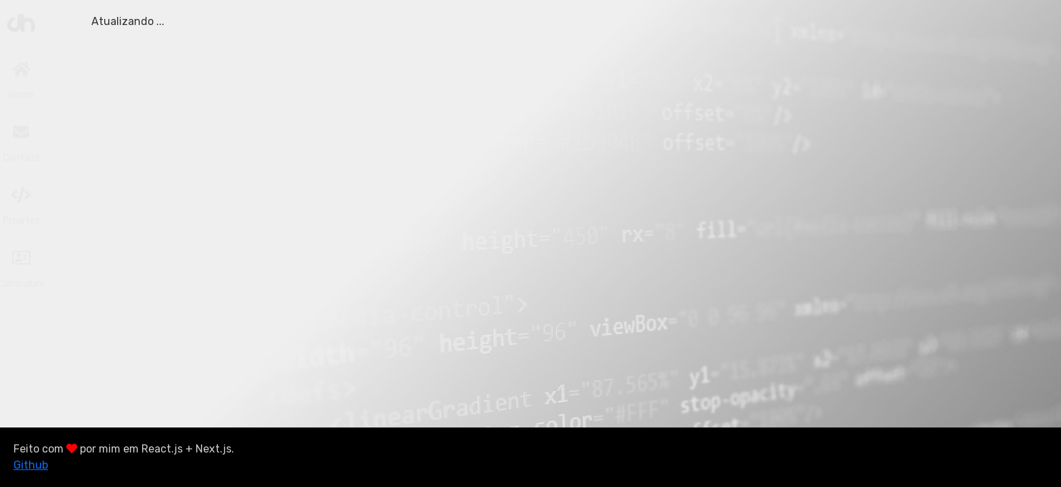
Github (31, 465)
